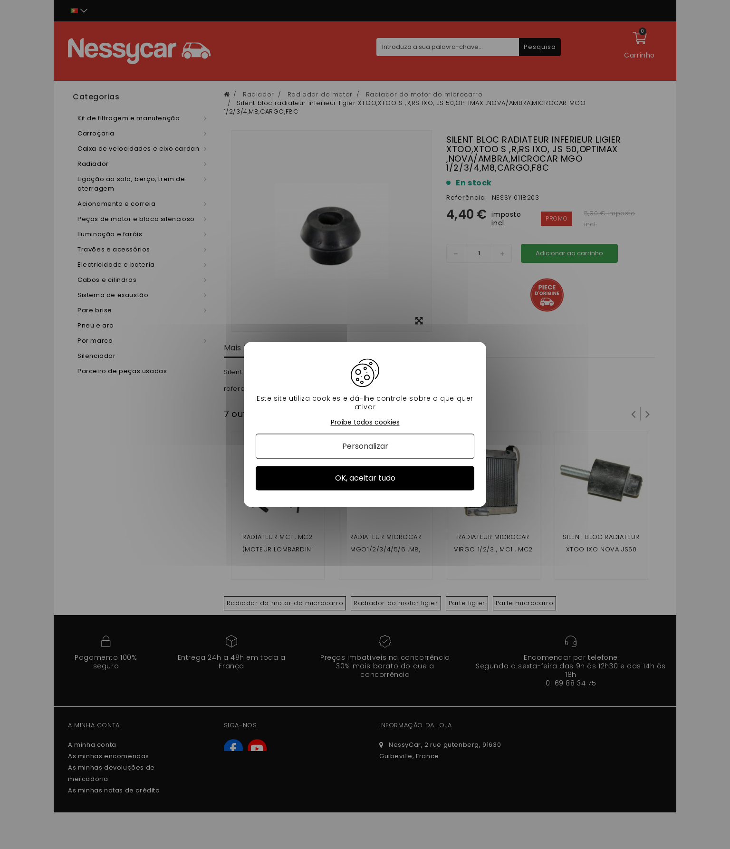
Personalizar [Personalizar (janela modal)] (365, 446)
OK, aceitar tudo (365, 478)
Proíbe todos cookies (365, 422)
